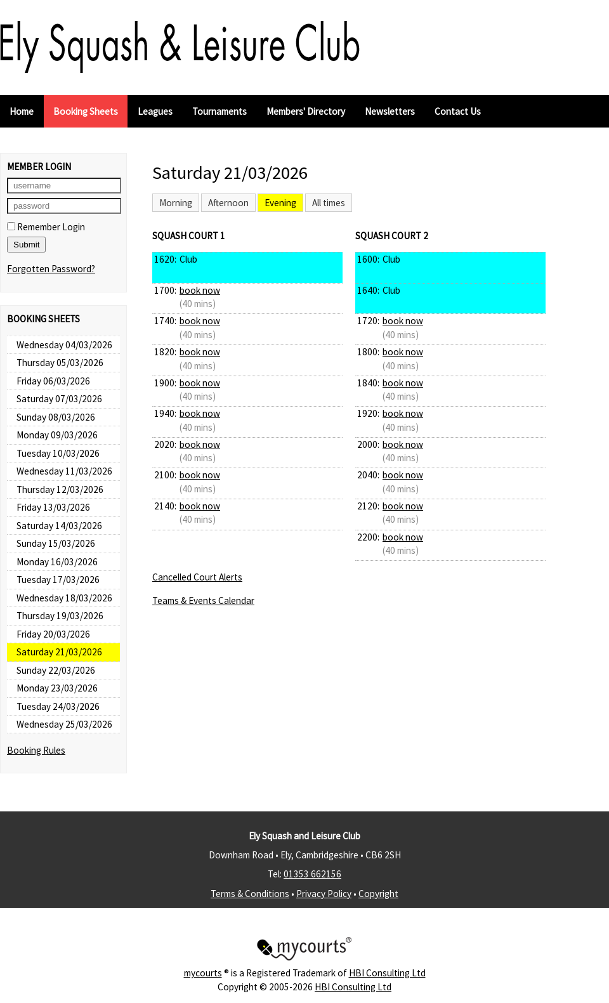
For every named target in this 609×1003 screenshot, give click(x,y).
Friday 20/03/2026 (53, 634)
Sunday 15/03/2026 (55, 543)
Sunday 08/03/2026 (55, 417)
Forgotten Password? (51, 269)
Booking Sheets (85, 111)
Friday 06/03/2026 (53, 381)
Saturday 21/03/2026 (59, 652)
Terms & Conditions (250, 894)
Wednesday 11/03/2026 (64, 471)
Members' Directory (305, 111)
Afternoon (228, 203)
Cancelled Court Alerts (197, 577)
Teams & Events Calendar (203, 600)
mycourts (203, 973)
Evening (280, 203)
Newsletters (390, 111)
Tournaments (219, 111)
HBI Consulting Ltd (387, 973)
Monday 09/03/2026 (57, 435)
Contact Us (458, 111)
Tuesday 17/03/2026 (58, 580)
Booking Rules (36, 750)
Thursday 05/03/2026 (59, 363)
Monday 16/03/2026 (57, 562)
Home (22, 111)
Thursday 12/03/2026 (59, 489)
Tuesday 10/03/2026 (58, 453)
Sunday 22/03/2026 (55, 670)
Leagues (155, 111)
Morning (175, 203)
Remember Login (46, 227)
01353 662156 (312, 874)
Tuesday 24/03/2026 (58, 706)
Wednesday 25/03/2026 (64, 724)
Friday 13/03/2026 (53, 507)
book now (200, 290)
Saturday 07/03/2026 (59, 399)
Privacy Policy (323, 894)
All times (328, 203)
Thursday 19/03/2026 (59, 616)
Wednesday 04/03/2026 (64, 345)
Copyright (378, 894)
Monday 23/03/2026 (57, 688)
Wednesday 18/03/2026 (64, 598)
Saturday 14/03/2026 (59, 526)
